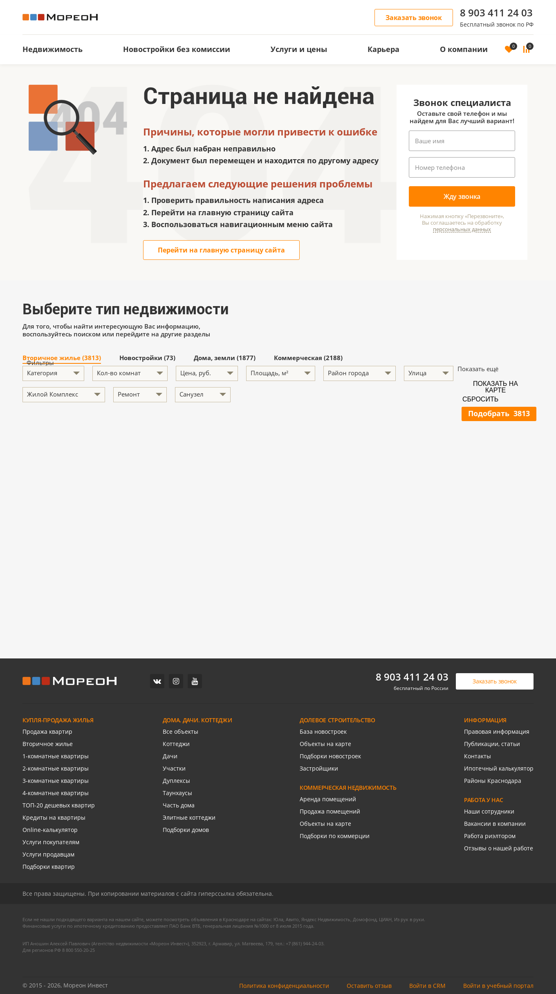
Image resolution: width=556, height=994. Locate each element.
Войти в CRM (427, 985)
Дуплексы (176, 780)
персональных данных (462, 229)
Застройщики (319, 768)
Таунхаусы (177, 793)
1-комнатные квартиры (55, 756)
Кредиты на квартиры (53, 817)
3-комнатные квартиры (55, 780)
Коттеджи (176, 744)
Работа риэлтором (490, 836)
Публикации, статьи (492, 744)
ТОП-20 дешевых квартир (58, 805)
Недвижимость (52, 49)
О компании (464, 49)
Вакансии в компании (495, 823)
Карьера (383, 49)
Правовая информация (496, 731)
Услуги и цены (299, 49)
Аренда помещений (328, 799)
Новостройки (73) (147, 358)
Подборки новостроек (330, 756)
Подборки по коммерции (335, 836)
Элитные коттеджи (189, 817)
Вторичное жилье (47, 744)
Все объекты (180, 731)
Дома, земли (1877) (225, 358)
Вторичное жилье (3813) (61, 358)
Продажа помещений (330, 811)
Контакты (477, 756)
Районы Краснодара (492, 780)
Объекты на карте (325, 744)
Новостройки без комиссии (176, 49)
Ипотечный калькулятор (499, 768)
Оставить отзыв (369, 985)
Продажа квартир (47, 731)
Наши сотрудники (489, 811)
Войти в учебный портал (498, 985)
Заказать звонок (414, 17)
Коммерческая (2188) (308, 358)
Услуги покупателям (50, 842)
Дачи (170, 756)
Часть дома (179, 805)
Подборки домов (186, 830)
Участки (174, 768)
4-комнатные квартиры (55, 793)
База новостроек (323, 731)
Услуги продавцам (48, 854)
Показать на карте (495, 386)
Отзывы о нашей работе (498, 848)
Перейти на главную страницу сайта (221, 250)
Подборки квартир (48, 866)
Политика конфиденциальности (284, 985)
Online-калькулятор (50, 830)
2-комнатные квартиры (55, 768)
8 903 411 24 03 (496, 12)
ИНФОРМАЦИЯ (485, 720)
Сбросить (480, 399)
